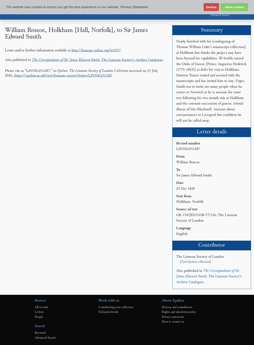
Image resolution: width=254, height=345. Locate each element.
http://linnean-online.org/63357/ (96, 50)
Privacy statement (173, 317)
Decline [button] (211, 7)
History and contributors (177, 307)
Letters (39, 312)
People (39, 317)
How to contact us (173, 321)
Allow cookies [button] (234, 7)
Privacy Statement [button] (134, 7)
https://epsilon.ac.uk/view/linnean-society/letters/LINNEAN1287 (63, 76)
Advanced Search (220, 15)
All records (41, 307)
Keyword (40, 332)
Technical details (108, 312)
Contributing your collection (115, 307)
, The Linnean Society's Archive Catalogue (97, 60)
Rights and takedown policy (179, 312)
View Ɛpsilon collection (195, 261)
